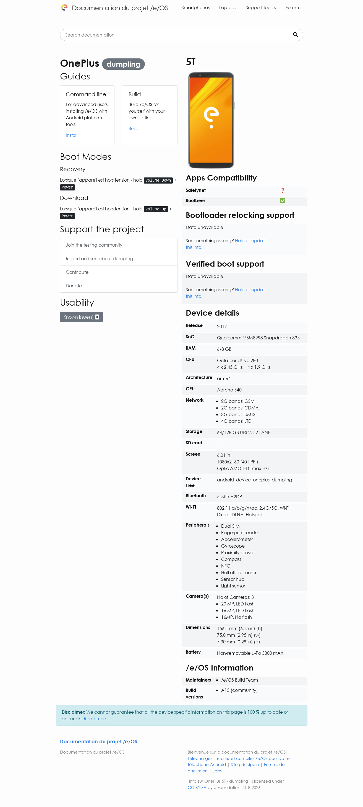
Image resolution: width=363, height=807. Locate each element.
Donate (74, 285)
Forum (292, 7)
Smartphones (196, 7)
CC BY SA (197, 787)
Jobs (217, 771)
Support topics (261, 7)
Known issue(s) (82, 317)
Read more (96, 718)
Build (134, 128)
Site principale (245, 764)
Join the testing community (94, 245)
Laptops (227, 7)
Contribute (77, 272)
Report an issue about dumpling (99, 258)
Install (71, 135)
